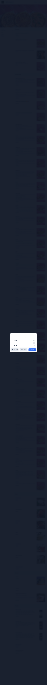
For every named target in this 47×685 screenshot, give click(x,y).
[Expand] (12, 340)
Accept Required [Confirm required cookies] (15, 349)
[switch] (34, 340)
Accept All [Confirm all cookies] (32, 349)
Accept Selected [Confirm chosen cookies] (23, 349)
